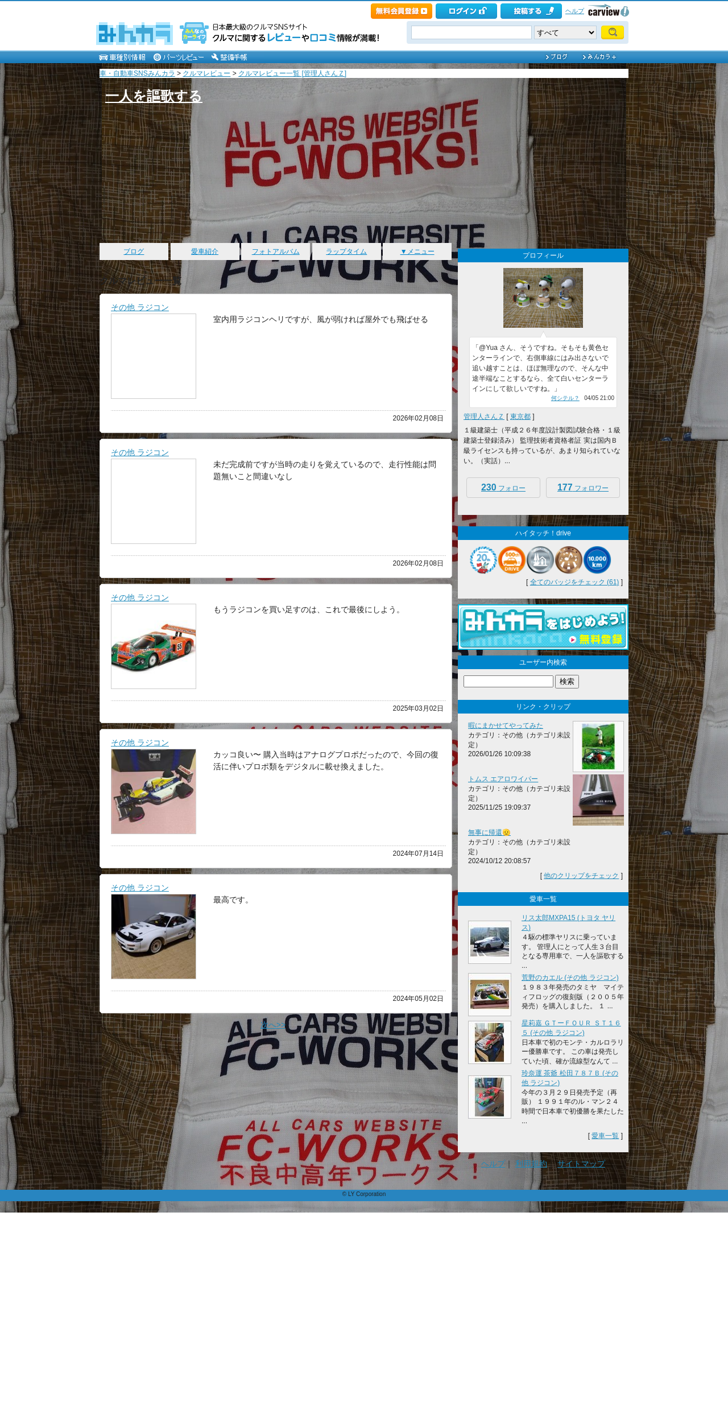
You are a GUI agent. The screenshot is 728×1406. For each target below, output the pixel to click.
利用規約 (531, 1163)
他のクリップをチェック (581, 876)
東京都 (520, 416)
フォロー (503, 487)
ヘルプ (574, 10)
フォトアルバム (276, 251)
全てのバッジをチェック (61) (574, 582)
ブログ (133, 251)
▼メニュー (417, 251)
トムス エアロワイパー (503, 779)
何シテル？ (565, 398)
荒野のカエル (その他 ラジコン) (570, 978)
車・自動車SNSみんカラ (137, 73)
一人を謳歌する (153, 96)
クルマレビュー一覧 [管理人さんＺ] (292, 73)
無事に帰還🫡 (489, 832)
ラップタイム (346, 251)
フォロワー (583, 487)
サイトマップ (581, 1163)
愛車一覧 (605, 1136)
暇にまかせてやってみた (505, 725)
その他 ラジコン (140, 307)
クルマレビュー (206, 73)
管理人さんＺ (484, 416)
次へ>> (273, 1024)
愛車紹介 (204, 251)
